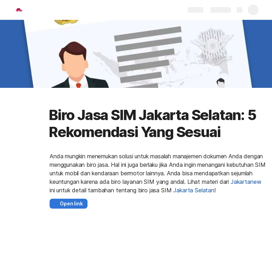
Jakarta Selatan (193, 190)
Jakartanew (246, 181)
